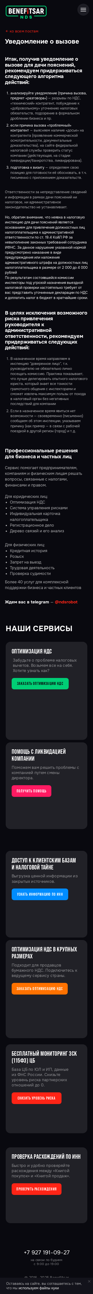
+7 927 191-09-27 (47, 1252)
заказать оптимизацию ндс (40, 683)
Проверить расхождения (36, 1189)
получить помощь (32, 791)
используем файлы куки (39, 1288)
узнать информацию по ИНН (40, 894)
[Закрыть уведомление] (89, 1281)
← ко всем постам (22, 31)
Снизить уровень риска (37, 1098)
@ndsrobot (66, 602)
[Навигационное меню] (83, 9)
